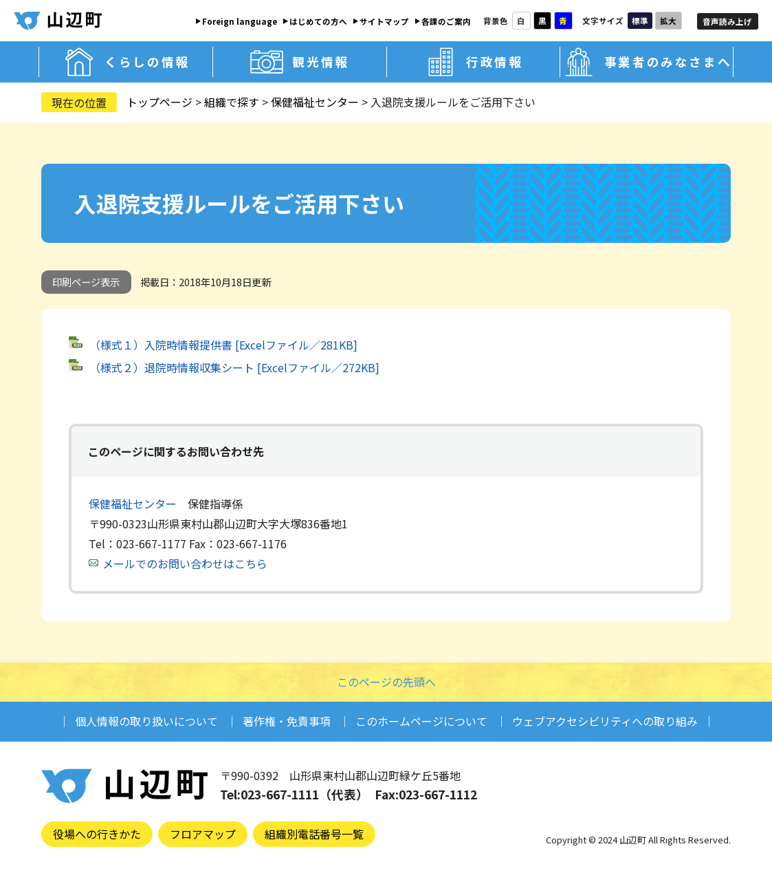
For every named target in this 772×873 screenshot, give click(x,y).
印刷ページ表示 (86, 281)
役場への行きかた (97, 834)
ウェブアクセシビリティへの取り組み (605, 721)
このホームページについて (421, 721)
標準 (640, 20)
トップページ (159, 102)
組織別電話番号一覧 (314, 834)
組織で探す (231, 102)
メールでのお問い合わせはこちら (184, 563)
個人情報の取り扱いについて (146, 721)
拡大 (668, 20)
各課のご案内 (446, 21)
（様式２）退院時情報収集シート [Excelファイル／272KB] (234, 367)
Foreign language (239, 21)
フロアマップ (203, 834)
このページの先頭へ (386, 681)
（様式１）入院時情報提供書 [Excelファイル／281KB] (223, 344)
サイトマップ (384, 21)
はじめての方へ (318, 21)
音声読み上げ (727, 21)
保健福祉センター (315, 102)
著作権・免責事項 (287, 721)
